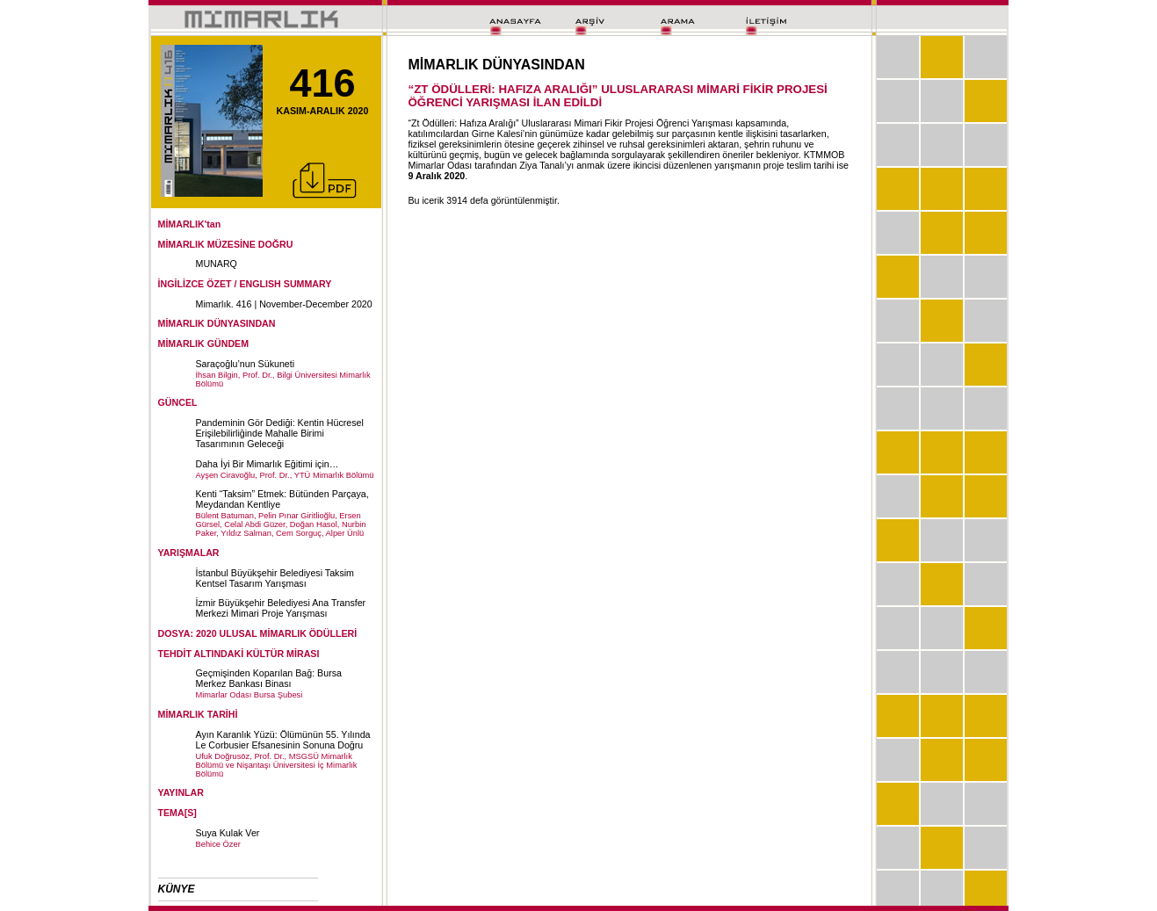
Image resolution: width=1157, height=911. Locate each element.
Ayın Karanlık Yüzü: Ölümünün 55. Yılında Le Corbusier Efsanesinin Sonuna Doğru (283, 739)
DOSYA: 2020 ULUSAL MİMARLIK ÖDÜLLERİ (258, 633)
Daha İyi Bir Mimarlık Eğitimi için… (267, 464)
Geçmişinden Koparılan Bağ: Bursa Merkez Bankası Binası (269, 678)
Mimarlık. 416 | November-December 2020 (284, 304)
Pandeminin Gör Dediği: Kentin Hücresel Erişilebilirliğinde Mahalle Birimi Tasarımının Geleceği (280, 433)
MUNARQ (216, 263)
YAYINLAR (181, 792)
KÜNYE (176, 889)
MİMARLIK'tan (189, 224)
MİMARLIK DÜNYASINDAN (217, 323)
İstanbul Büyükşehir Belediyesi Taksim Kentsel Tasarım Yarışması (275, 578)
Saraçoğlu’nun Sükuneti (245, 363)
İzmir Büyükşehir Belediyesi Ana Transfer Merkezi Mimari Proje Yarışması (281, 607)
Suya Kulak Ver (228, 833)
